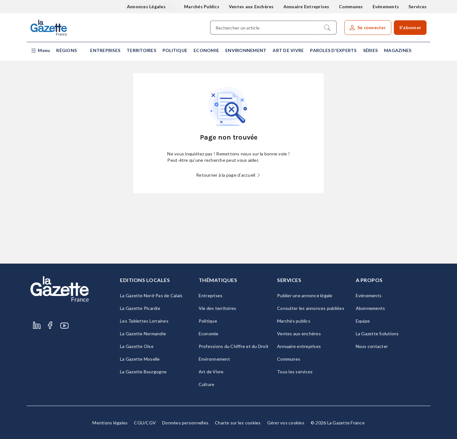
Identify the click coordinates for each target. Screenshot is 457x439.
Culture (207, 384)
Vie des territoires (217, 308)
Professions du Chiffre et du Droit (234, 346)
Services (417, 6)
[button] (40, 50)
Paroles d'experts (333, 50)
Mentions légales (110, 422)
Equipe (363, 321)
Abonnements (370, 308)
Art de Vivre (288, 50)
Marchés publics (293, 321)
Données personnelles (185, 422)
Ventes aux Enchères (251, 6)
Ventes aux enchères (299, 333)
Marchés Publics (201, 6)
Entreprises (105, 50)
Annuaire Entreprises (306, 6)
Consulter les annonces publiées (310, 308)
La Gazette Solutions (377, 333)
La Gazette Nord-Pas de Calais (151, 295)
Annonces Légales (147, 6)
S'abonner (410, 27)
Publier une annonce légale (305, 295)
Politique (174, 50)
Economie (206, 50)
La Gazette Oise (137, 346)
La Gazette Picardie (140, 308)
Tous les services (295, 371)
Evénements (386, 6)
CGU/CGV (145, 422)
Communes (351, 6)
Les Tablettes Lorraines (144, 321)
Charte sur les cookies (238, 422)
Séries (370, 50)
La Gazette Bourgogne (143, 371)
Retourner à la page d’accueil (228, 175)
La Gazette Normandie (143, 333)
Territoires (141, 50)
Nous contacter (372, 346)
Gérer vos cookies (285, 422)
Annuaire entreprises (299, 346)
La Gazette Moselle (140, 359)
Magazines (397, 50)
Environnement (245, 50)
